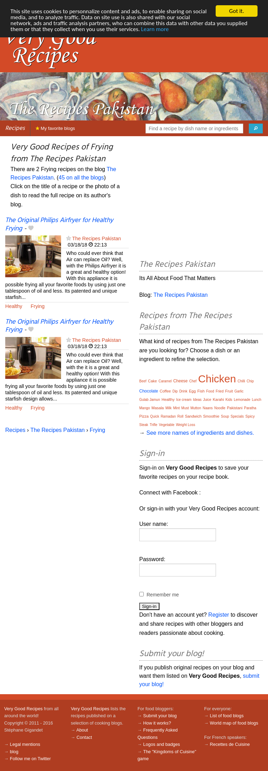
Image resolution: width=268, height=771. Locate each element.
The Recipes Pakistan (96, 238)
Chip (250, 381)
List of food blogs (227, 715)
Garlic (239, 391)
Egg (192, 391)
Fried (220, 391)
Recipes (15, 128)
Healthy (13, 306)
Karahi (218, 399)
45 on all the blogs (81, 178)
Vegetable (166, 425)
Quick (154, 416)
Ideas (197, 400)
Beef (143, 381)
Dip (175, 391)
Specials (237, 416)
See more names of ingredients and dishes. (200, 433)
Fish (200, 391)
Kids (228, 400)
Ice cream (184, 400)
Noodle (219, 408)
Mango (144, 408)
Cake (152, 381)
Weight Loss (185, 425)
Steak (143, 425)
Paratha (250, 408)
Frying (38, 306)
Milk (168, 408)
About (82, 730)
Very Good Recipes (23, 708)
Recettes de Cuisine (230, 744)
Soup (225, 416)
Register (218, 615)
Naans (208, 408)
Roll (180, 416)
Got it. (236, 11)
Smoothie (211, 416)
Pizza (144, 416)
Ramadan (168, 416)
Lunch (256, 400)
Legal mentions (25, 744)
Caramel (165, 381)
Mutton (196, 408)
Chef (192, 381)
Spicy (250, 416)
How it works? (157, 723)
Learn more (155, 29)
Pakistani (235, 408)
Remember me (163, 594)
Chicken (217, 378)
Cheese (180, 381)
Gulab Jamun (149, 400)
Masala (157, 408)
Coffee (165, 391)
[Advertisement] (201, 199)
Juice (207, 400)
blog (14, 751)
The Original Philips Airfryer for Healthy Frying (59, 224)
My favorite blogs (55, 128)
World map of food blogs (234, 723)
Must (185, 408)
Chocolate (148, 391)
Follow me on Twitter (30, 758)
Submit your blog (160, 715)
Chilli (241, 381)
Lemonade (242, 400)
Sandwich (193, 416)
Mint (176, 408)
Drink (183, 391)
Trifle (153, 425)
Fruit (229, 391)
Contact (84, 737)
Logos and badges (161, 744)
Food (210, 391)
